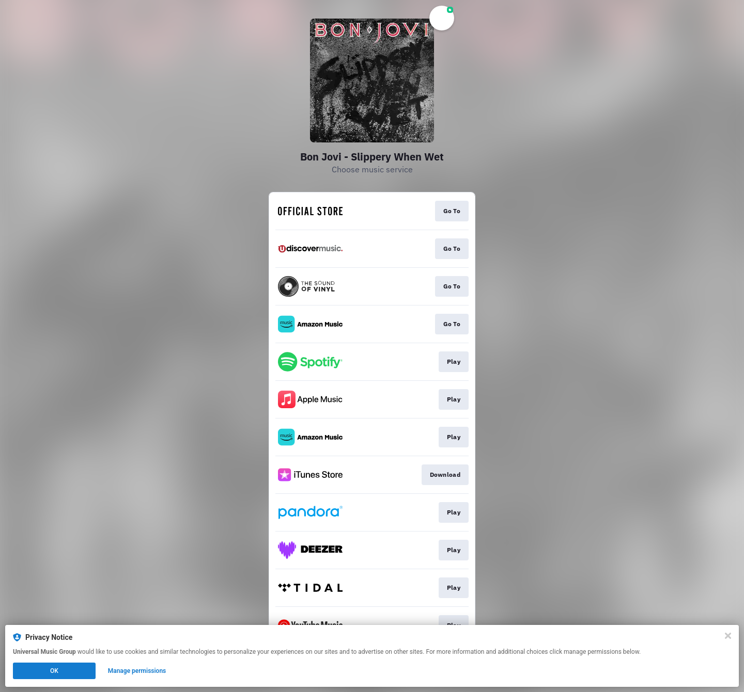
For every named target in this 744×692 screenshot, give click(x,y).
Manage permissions (137, 670)
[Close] (728, 635)
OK (54, 670)
